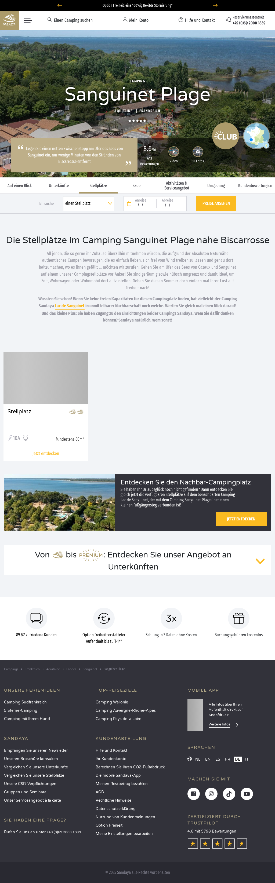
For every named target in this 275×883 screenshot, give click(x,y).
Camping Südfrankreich (25, 702)
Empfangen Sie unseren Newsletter (36, 750)
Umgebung (216, 185)
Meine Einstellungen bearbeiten (124, 833)
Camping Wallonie (112, 702)
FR (227, 759)
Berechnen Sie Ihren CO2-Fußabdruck (130, 767)
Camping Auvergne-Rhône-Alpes (126, 710)
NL (197, 759)
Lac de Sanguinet (70, 306)
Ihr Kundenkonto (111, 759)
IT (247, 759)
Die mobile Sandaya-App (118, 775)
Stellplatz (19, 411)
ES (217, 759)
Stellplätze (98, 185)
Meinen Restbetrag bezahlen (122, 784)
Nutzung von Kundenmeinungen (125, 817)
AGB (100, 792)
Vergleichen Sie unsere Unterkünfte (36, 767)
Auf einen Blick (20, 185)
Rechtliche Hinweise (113, 800)
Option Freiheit (109, 825)
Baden (137, 185)
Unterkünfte (59, 185)
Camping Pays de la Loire (118, 719)
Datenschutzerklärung (116, 809)
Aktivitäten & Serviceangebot (176, 186)
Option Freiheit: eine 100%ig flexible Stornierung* (137, 5)
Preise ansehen (216, 203)
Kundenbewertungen (255, 185)
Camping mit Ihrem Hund (27, 719)
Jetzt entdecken (241, 518)
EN (208, 759)
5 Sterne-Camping (20, 710)
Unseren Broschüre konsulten (31, 759)
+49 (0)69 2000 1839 (64, 832)
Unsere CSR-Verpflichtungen (30, 784)
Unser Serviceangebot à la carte (32, 800)
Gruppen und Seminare (25, 792)
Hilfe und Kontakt (111, 750)
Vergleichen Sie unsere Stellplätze (34, 775)
